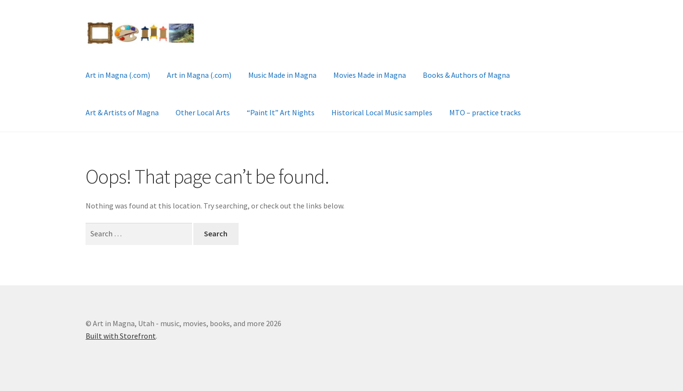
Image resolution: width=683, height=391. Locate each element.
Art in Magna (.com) (118, 75)
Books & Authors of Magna (466, 75)
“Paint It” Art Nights (281, 112)
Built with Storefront (121, 336)
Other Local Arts (203, 112)
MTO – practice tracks (485, 112)
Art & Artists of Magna (122, 112)
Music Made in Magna (282, 75)
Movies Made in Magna (369, 75)
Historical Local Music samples (381, 112)
